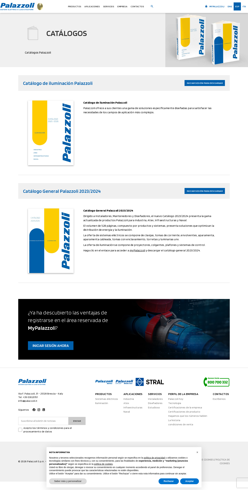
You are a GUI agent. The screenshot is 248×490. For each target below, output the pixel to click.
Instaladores (155, 407)
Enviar (76, 429)
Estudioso (154, 415)
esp (234, 6)
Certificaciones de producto (184, 420)
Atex (126, 411)
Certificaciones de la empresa (185, 415)
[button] (197, 452)
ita (242, 6)
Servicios (110, 6)
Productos (69, 6)
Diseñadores (155, 411)
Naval (127, 420)
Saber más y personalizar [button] (68, 481)
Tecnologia (174, 411)
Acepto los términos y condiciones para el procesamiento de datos (47, 438)
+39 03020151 (30, 405)
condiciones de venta (180, 432)
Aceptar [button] (189, 481)
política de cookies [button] (103, 464)
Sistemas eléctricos (106, 407)
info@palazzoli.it (27, 409)
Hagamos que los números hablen (187, 424)
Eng (225, 6)
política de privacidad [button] (154, 457)
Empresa (126, 6)
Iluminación (101, 411)
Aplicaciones (90, 6)
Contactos (144, 6)
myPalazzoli (208, 6)
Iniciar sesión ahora (59, 352)
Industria (129, 407)
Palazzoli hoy (175, 407)
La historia (174, 428)
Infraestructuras (133, 415)
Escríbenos (219, 407)
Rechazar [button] (169, 481)
